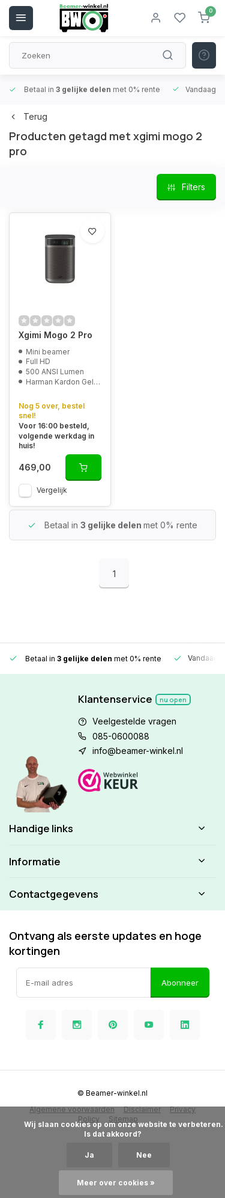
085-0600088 (120, 736)
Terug (28, 116)
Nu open (173, 699)
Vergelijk (52, 490)
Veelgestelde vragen (134, 721)
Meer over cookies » (116, 1182)
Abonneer (180, 982)
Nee (144, 1154)
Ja (89, 1154)
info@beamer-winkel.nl (137, 751)
